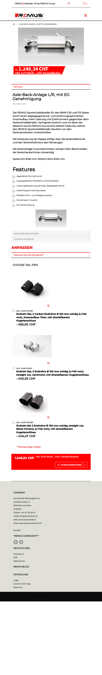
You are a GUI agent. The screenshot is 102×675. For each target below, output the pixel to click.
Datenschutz (19, 561)
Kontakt (17, 530)
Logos (16, 580)
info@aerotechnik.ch (29, 516)
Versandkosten (51, 73)
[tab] (51, 87)
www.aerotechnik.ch (27, 519)
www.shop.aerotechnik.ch (30, 523)
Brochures (18, 587)
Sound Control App (22, 583)
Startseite (14, 24)
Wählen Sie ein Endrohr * (29, 255)
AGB (15, 557)
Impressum (19, 554)
